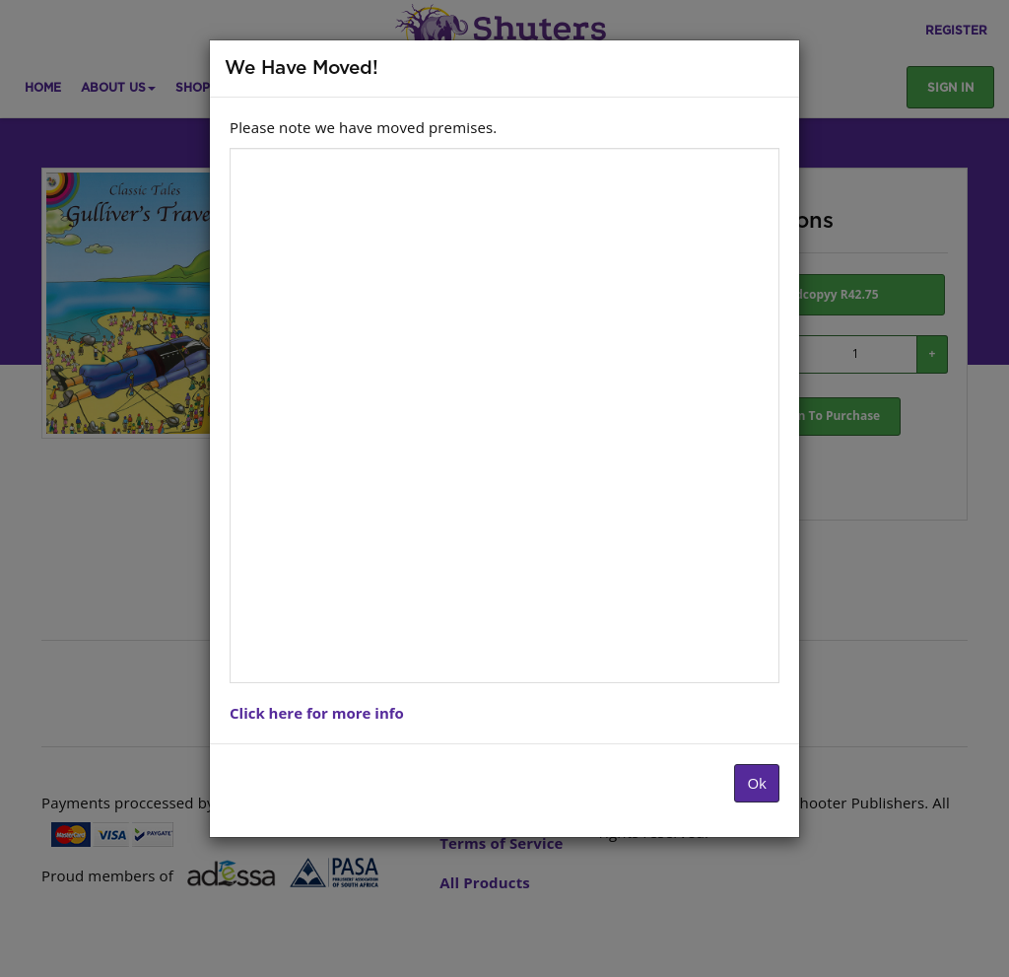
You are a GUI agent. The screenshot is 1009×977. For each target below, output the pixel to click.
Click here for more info (317, 713)
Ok (757, 783)
